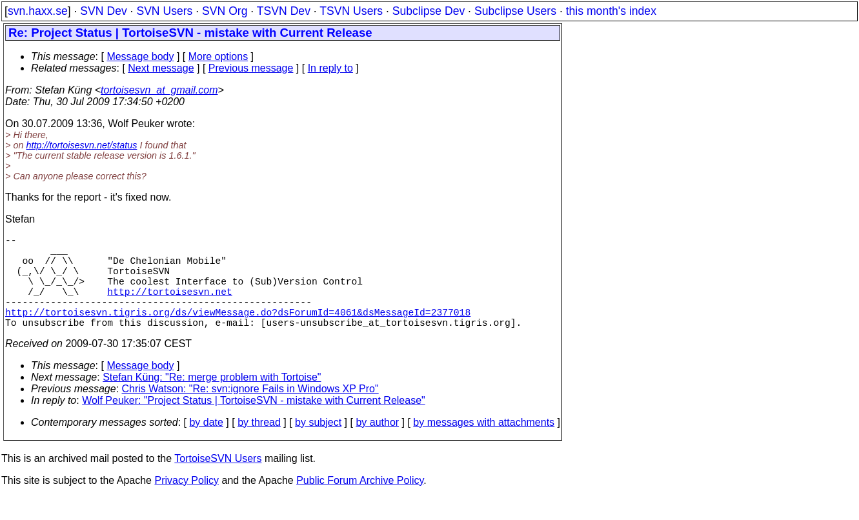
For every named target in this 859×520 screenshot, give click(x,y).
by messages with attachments (483, 445)
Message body (140, 56)
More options (218, 56)
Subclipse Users (515, 11)
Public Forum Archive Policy (359, 503)
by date (206, 445)
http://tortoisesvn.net (169, 306)
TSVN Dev (283, 11)
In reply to (330, 68)
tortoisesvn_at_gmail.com (159, 90)
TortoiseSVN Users (217, 481)
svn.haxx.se (38, 11)
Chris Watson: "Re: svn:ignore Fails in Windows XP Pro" (250, 411)
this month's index (611, 11)
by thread (259, 445)
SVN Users (164, 11)
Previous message (251, 68)
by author (377, 445)
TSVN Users (351, 11)
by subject (318, 445)
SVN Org (224, 11)
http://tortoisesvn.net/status (81, 145)
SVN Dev (103, 11)
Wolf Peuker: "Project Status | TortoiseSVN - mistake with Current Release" (253, 423)
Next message (161, 68)
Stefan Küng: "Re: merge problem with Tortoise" (212, 400)
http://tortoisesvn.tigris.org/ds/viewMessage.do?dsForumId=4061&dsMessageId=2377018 (237, 332)
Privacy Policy (186, 503)
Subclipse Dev (428, 11)
